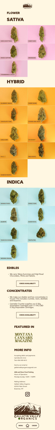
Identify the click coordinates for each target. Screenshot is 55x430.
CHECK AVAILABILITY (27, 283)
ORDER (34, 425)
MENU (20, 425)
